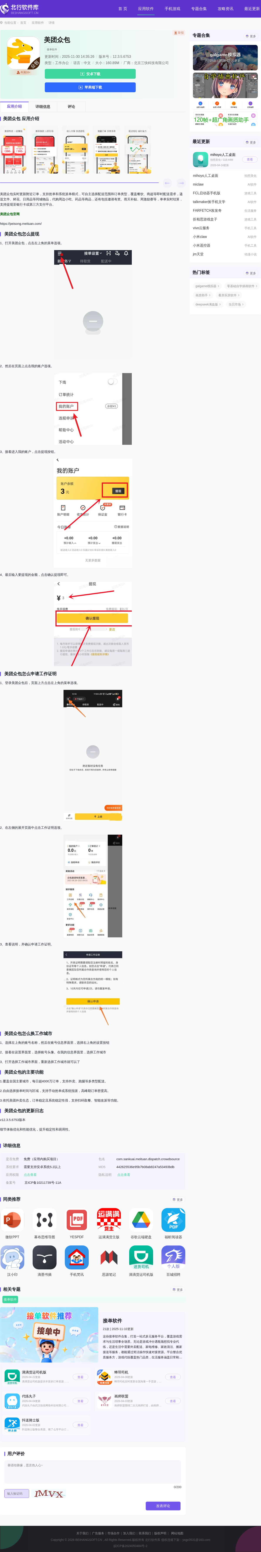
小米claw (200, 237)
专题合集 (199, 9)
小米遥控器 (201, 245)
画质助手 (202, 295)
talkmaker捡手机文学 (209, 202)
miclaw (198, 184)
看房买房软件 (227, 295)
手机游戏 (172, 9)
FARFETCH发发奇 (207, 210)
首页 (23, 22)
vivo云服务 (201, 228)
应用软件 (146, 9)
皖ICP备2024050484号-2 (130, 1546)
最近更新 (252, 9)
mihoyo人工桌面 (205, 175)
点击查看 (123, 1175)
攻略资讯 (225, 9)
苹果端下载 (93, 87)
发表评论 (163, 1506)
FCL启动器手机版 (206, 193)
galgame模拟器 (206, 286)
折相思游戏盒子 (205, 219)
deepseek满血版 (207, 304)
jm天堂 (198, 254)
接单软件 (52, 49)
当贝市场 (235, 304)
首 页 (122, 9)
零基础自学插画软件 (240, 286)
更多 (180, 1199)
